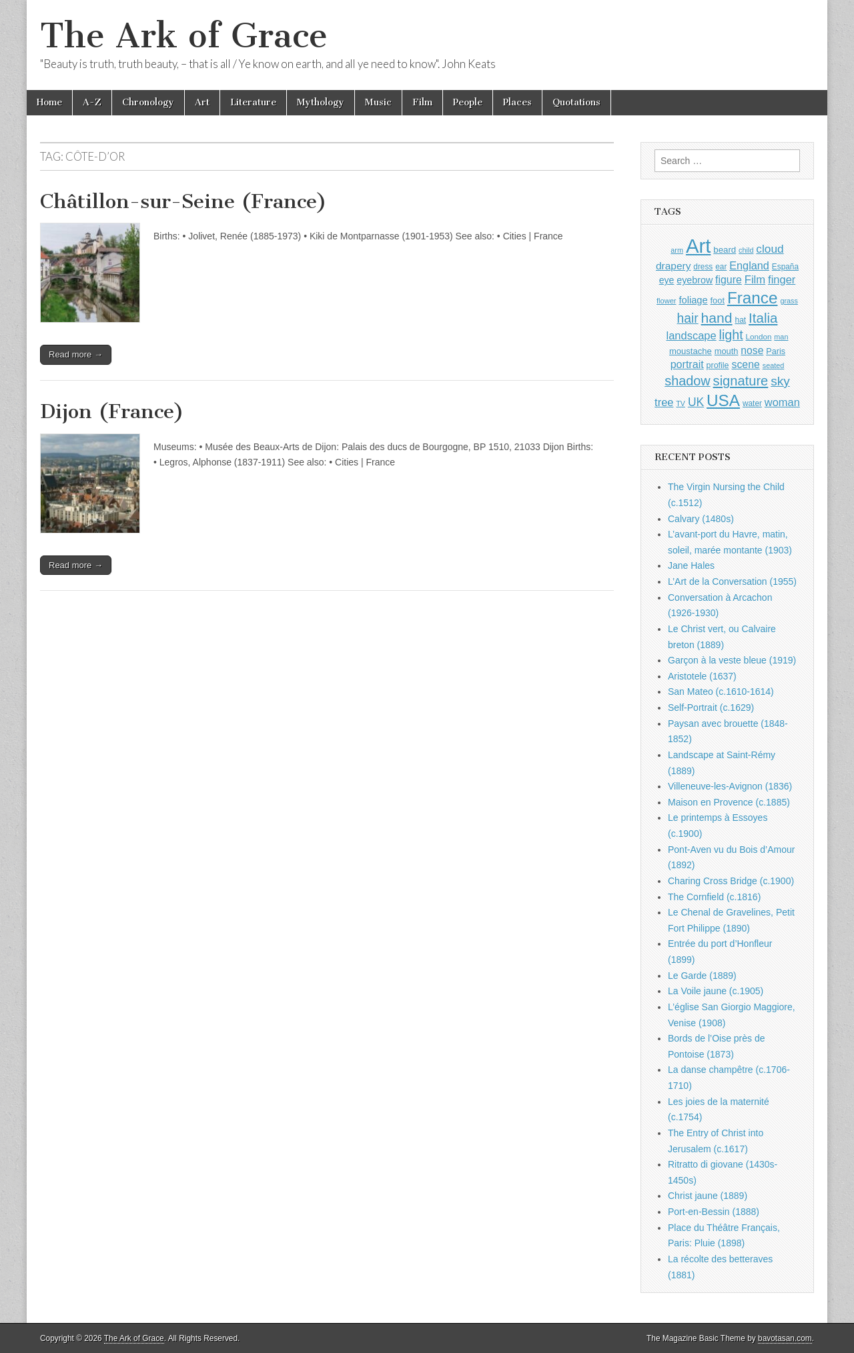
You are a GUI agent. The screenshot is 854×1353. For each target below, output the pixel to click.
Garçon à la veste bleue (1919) (732, 660)
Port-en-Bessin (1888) (713, 1211)
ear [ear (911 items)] (721, 266)
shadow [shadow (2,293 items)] (688, 380)
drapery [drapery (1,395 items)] (673, 265)
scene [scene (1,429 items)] (745, 364)
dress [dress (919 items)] (703, 266)
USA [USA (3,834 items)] (723, 400)
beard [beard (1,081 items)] (724, 250)
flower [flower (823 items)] (666, 301)
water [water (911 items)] (752, 403)
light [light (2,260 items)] (731, 334)
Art (202, 102)
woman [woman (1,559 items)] (782, 402)
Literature (253, 102)
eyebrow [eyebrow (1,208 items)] (695, 280)
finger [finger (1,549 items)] (781, 279)
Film (422, 102)
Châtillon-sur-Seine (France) (183, 201)
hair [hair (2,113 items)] (688, 318)
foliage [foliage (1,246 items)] (693, 300)
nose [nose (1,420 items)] (752, 350)
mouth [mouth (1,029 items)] (727, 351)
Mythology (320, 102)
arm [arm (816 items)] (677, 250)
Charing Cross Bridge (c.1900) (731, 881)
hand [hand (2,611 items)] (717, 317)
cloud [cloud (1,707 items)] (769, 248)
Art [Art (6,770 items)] (698, 246)
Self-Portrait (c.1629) (711, 707)
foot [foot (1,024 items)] (718, 300)
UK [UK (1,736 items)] (696, 402)
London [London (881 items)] (759, 336)
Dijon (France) (112, 411)
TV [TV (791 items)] (680, 403)
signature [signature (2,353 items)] (741, 380)
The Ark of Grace (184, 35)
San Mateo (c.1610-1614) (721, 691)
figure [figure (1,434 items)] (728, 279)
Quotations (576, 102)
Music (378, 102)
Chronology (148, 102)
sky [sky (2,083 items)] (780, 381)
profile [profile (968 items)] (718, 365)
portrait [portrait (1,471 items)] (687, 364)
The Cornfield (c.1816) (714, 897)
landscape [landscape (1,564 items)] (692, 335)
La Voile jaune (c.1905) (715, 991)
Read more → (76, 354)
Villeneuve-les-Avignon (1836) (730, 786)
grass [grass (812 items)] (789, 301)
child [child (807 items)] (746, 250)
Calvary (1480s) (701, 518)
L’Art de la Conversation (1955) (732, 581)
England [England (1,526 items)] (749, 265)
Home (49, 102)
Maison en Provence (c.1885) (729, 802)
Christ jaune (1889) (707, 1195)
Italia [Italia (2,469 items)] (763, 317)
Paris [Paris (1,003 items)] (775, 351)
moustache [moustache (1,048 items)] (690, 351)
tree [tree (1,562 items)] (664, 402)
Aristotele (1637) (702, 676)
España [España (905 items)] (785, 266)
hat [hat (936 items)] (740, 320)
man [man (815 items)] (781, 337)
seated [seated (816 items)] (774, 365)
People (467, 102)
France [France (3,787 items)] (752, 298)
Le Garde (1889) (702, 975)
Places (517, 102)
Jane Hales (691, 565)
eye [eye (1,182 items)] (667, 280)
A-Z (92, 102)
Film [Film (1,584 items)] (755, 279)
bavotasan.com (785, 1338)
